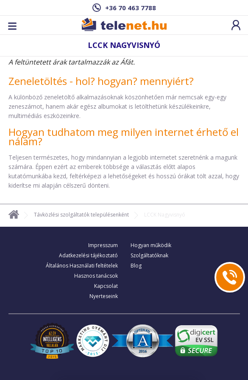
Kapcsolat (106, 286)
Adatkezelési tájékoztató (88, 255)
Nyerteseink (103, 296)
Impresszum (103, 245)
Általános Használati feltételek (82, 265)
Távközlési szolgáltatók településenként (81, 214)
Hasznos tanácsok (96, 275)
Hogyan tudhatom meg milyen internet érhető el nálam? (123, 136)
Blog (136, 265)
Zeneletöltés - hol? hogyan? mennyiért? (101, 81)
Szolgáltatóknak (149, 255)
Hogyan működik (151, 245)
